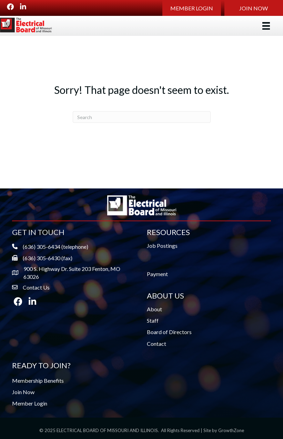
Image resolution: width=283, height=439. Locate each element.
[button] (191, 8)
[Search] (142, 117)
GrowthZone (231, 430)
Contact (156, 343)
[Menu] (266, 25)
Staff (153, 320)
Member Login (29, 403)
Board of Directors (169, 332)
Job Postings (162, 245)
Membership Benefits (38, 380)
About (154, 309)
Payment (157, 274)
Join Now (23, 392)
